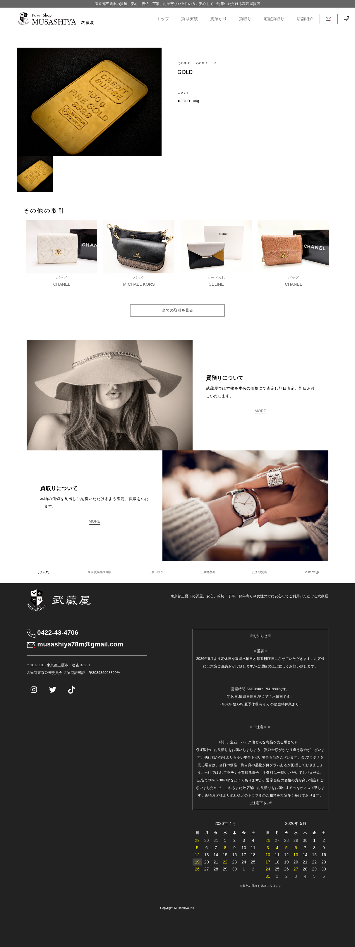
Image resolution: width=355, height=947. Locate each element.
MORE (260, 411)
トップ (163, 18)
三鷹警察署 (207, 572)
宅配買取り (274, 18)
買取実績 (189, 18)
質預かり (218, 18)
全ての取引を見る (177, 310)
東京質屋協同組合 (100, 572)
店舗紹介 (305, 18)
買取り (245, 18)
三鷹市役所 (156, 572)
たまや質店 (259, 572)
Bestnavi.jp (311, 572)
